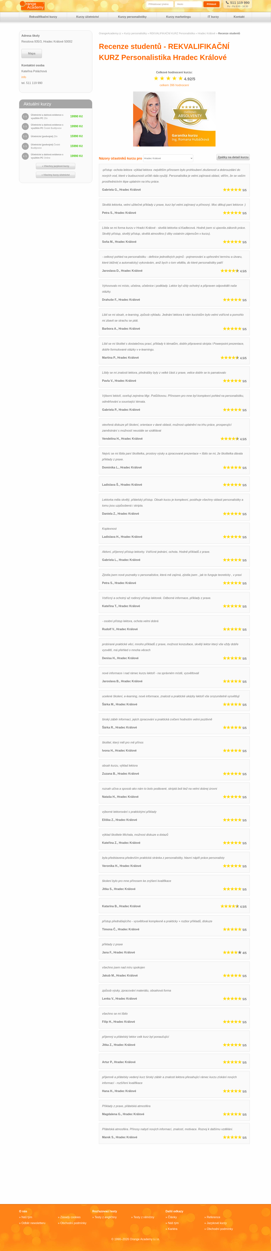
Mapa (31, 53)
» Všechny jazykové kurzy (55, 166)
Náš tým (26, 1217)
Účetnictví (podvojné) (44, 136)
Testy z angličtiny (106, 1217)
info (23, 77)
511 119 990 (237, 3)
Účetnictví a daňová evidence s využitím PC (47, 117)
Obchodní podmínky (73, 1223)
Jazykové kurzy (217, 1223)
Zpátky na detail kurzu (233, 157)
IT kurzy (213, 17)
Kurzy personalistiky (132, 17)
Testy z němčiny (143, 1217)
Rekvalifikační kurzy (43, 17)
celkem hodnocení (174, 85)
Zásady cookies (70, 1217)
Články (172, 1217)
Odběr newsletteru (33, 1223)
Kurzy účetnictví (87, 17)
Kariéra (172, 1228)
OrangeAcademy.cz (110, 33)
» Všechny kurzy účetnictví (56, 175)
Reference (213, 1217)
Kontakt (239, 17)
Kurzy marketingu (178, 17)
